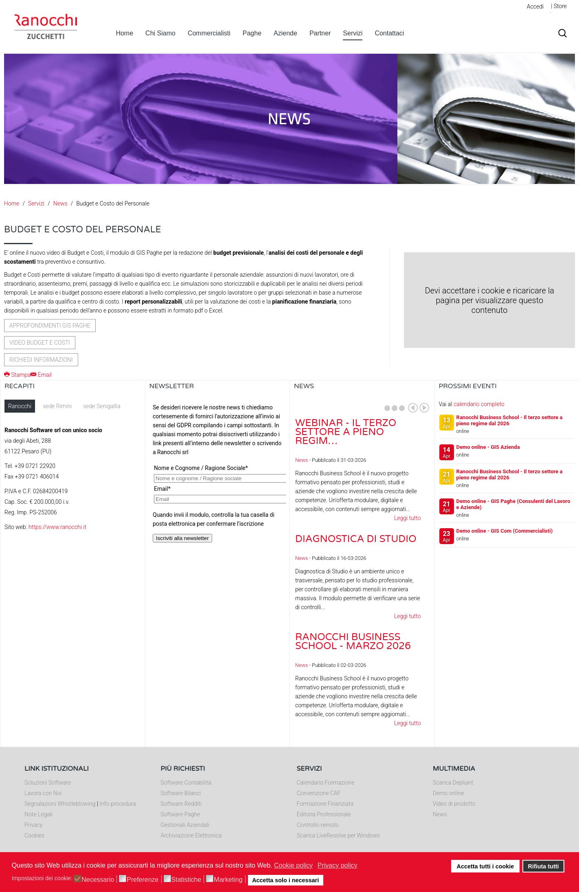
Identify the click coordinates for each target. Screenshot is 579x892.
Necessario (97, 880)
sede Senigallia (101, 406)
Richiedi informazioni (41, 359)
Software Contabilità (185, 782)
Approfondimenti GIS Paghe (49, 325)
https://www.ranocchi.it (57, 527)
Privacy (33, 825)
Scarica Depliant (453, 782)
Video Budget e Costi (39, 342)
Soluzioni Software (47, 782)
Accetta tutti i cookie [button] (485, 866)
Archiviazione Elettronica (191, 835)
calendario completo (479, 404)
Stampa (17, 375)
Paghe (252, 33)
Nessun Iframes (217, 481)
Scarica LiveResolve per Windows (338, 835)
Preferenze (142, 880)
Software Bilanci (180, 793)
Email (41, 375)
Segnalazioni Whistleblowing (59, 803)
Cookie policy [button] (293, 865)
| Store (559, 6)
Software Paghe (180, 814)
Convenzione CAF (319, 793)
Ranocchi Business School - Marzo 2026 (353, 641)
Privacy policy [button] (337, 865)
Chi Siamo (160, 33)
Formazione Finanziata (325, 803)
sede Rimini (57, 406)
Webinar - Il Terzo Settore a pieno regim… (345, 432)
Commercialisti (209, 33)
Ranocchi (19, 406)
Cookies (34, 835)
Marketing (228, 880)
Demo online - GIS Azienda (488, 447)
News (60, 203)
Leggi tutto (407, 518)
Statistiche (186, 880)
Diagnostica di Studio (356, 539)
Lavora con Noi (43, 793)
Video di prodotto (454, 803)
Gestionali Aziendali (184, 825)
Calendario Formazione (326, 782)
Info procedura (117, 803)
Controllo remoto (318, 825)
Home (124, 33)
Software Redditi (181, 803)
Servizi (352, 33)
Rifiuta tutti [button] (543, 866)
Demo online (448, 793)
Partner (320, 33)
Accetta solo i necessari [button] (285, 880)
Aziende (285, 33)
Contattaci (389, 33)
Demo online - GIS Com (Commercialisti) (504, 531)
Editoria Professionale (324, 814)
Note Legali (38, 814)
